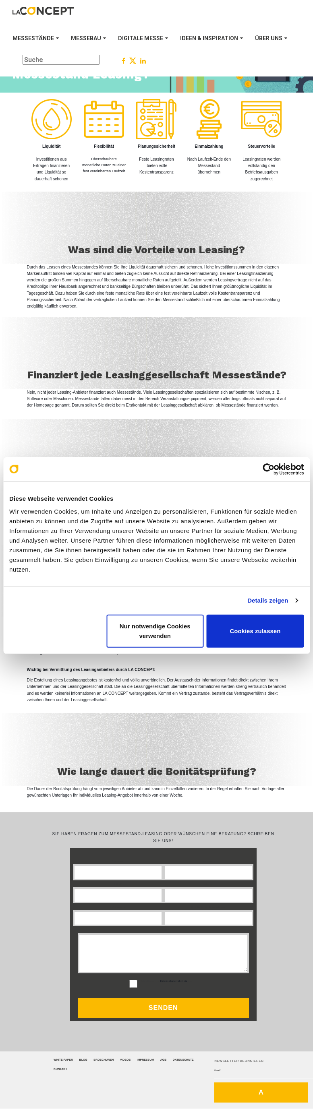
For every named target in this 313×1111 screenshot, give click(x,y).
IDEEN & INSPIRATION (211, 38)
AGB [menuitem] (163, 1059)
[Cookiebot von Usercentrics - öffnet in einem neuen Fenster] (268, 469)
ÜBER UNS (271, 38)
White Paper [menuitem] (63, 1059)
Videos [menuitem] (125, 1059)
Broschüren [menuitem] (103, 1059)
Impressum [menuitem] (145, 1059)
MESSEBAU (88, 38)
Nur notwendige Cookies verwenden (155, 630)
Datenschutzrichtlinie (173, 981)
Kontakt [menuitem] (60, 1069)
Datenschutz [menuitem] (183, 1059)
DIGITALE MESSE (143, 38)
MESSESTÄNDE (35, 38)
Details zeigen (267, 600)
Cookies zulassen (255, 630)
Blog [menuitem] (83, 1059)
